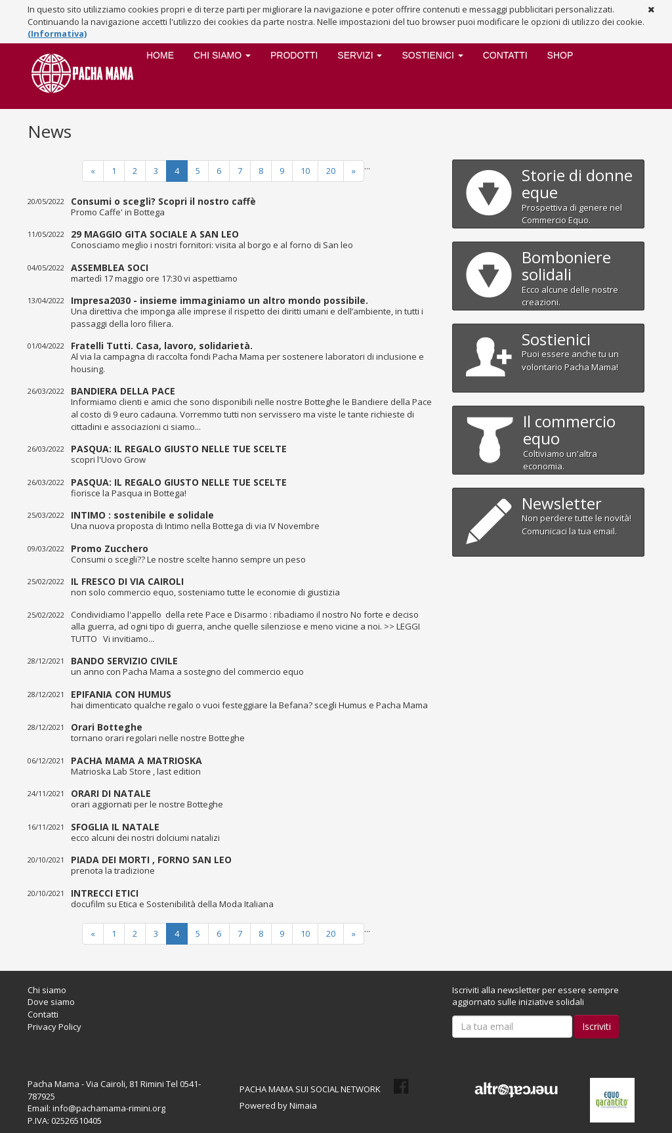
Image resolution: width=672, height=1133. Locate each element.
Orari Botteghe (106, 727)
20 (330, 171)
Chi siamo (47, 990)
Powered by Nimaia (278, 1105)
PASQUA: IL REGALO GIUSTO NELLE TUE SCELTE (179, 448)
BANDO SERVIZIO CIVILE (124, 660)
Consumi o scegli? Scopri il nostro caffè (163, 200)
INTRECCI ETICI (104, 892)
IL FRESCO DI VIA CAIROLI (127, 581)
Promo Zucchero (109, 548)
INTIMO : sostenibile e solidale (142, 515)
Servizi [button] (359, 55)
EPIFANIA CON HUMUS (121, 693)
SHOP (560, 55)
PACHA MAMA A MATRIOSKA (136, 760)
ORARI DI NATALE (111, 793)
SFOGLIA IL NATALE (115, 826)
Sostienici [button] (432, 55)
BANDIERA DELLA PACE (123, 391)
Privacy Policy (54, 1027)
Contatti (505, 55)
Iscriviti (596, 1026)
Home (160, 55)
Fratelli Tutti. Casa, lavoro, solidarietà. (162, 345)
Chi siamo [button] (222, 55)
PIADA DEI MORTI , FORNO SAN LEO (151, 859)
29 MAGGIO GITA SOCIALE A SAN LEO (155, 234)
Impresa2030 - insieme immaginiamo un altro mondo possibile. (219, 300)
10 (305, 171)
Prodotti (294, 55)
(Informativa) (57, 33)
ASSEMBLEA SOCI (109, 267)
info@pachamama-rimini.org (108, 1108)
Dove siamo (51, 1002)
